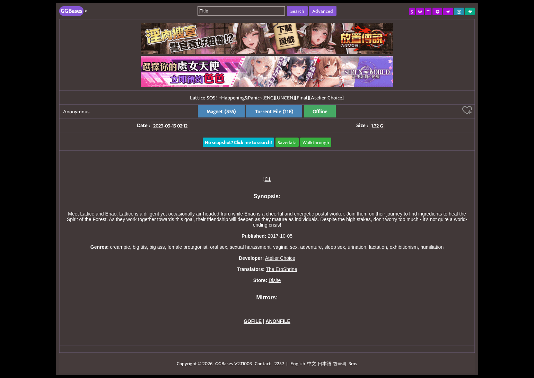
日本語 (324, 363)
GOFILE (253, 321)
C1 (267, 179)
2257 (279, 363)
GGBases (224, 363)
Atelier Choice (280, 258)
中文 (311, 363)
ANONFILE (277, 321)
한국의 (340, 363)
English (297, 363)
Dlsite (275, 280)
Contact (263, 363)
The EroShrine (281, 269)
